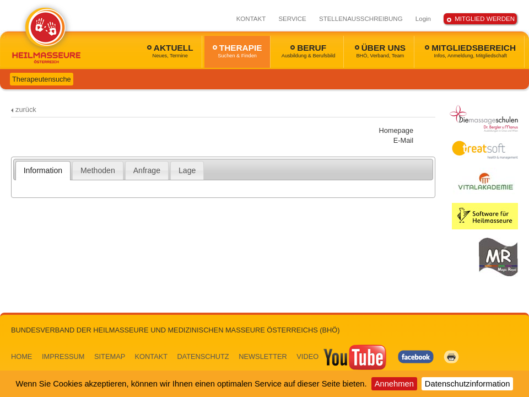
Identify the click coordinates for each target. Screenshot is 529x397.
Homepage (396, 130)
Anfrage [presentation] (146, 170)
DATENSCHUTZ (203, 356)
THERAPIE (237, 50)
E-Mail (403, 140)
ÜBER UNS (380, 50)
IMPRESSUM (63, 356)
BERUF (309, 50)
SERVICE (292, 18)
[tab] (43, 170)
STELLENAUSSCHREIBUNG (361, 18)
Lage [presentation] (187, 170)
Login (423, 18)
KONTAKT (251, 18)
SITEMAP (109, 356)
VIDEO (342, 356)
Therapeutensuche (41, 79)
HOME (21, 356)
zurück (25, 109)
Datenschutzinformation (467, 383)
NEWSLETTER (263, 356)
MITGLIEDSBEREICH (470, 50)
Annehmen (394, 383)
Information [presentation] (43, 170)
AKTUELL (170, 50)
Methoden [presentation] (97, 170)
